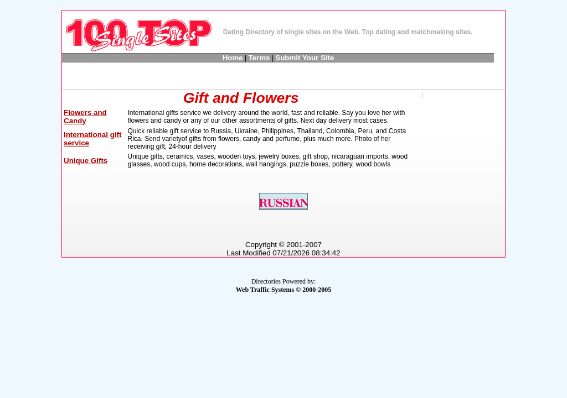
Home (233, 58)
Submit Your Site (304, 58)
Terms (259, 58)
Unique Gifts (85, 160)
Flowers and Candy (85, 116)
